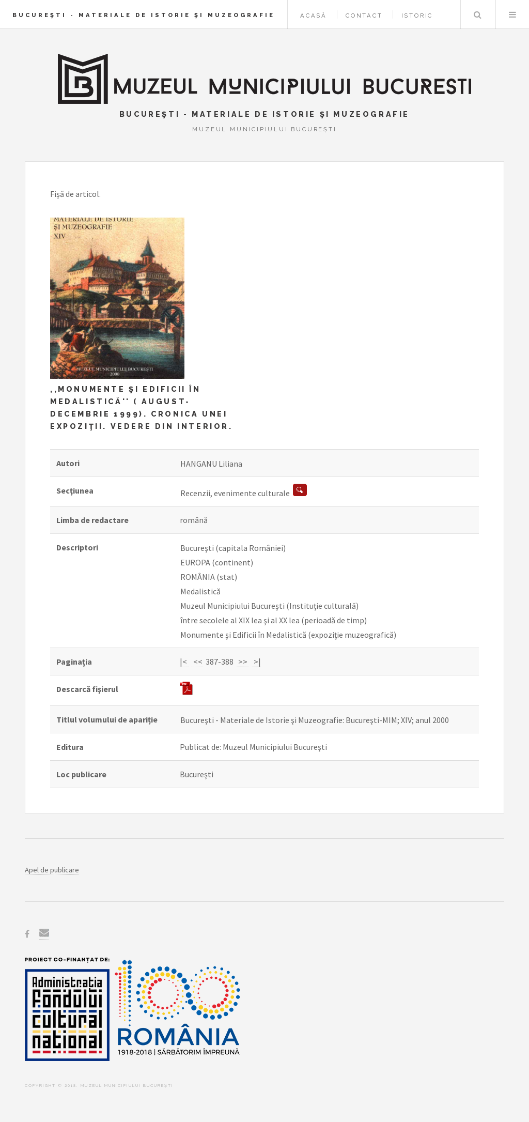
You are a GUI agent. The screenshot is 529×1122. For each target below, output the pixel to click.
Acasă (313, 15)
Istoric (417, 15)
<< (197, 661)
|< (184, 661)
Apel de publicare (52, 869)
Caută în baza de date (477, 14)
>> (243, 661)
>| (256, 661)
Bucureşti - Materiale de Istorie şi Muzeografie (143, 15)
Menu (512, 14)
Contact (364, 15)
